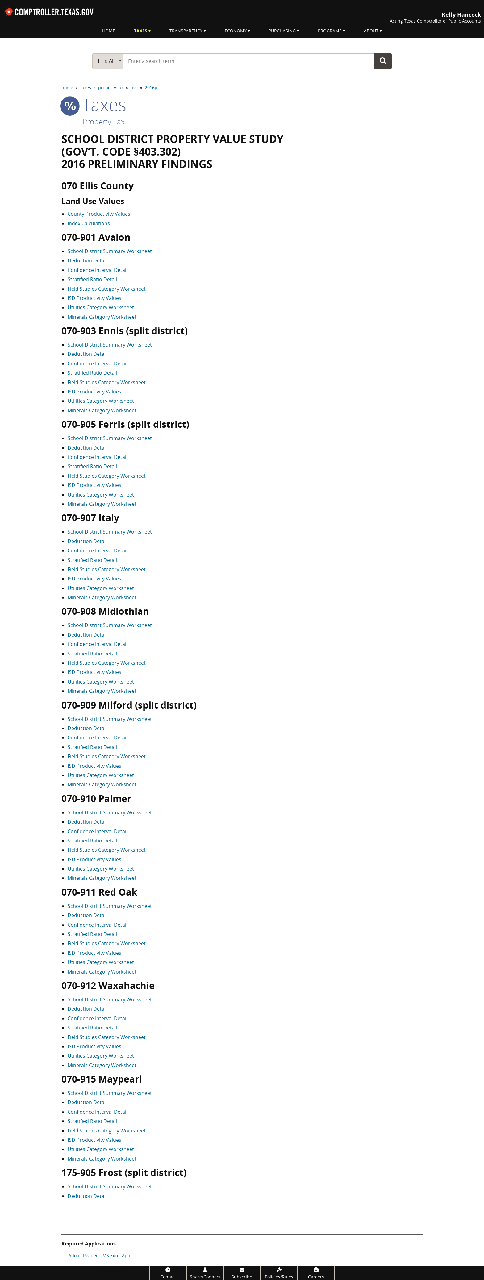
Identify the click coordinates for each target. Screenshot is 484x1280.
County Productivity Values (99, 213)
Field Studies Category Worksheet (107, 288)
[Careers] (316, 1273)
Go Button (383, 60)
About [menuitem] (371, 31)
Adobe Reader (83, 1255)
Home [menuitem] (108, 31)
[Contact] (168, 1273)
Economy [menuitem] (236, 31)
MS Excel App (116, 1255)
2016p (151, 87)
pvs (134, 87)
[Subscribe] (242, 1273)
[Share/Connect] (205, 1273)
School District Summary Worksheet (110, 251)
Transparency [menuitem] (185, 31)
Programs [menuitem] (330, 31)
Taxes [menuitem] (140, 31)
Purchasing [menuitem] (282, 31)
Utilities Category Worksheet (101, 307)
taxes (85, 87)
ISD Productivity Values (94, 298)
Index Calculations (89, 223)
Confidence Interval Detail (97, 270)
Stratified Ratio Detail (92, 279)
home (67, 87)
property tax (110, 87)
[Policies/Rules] (279, 1273)
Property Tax (104, 121)
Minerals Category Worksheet (102, 317)
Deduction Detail (87, 260)
